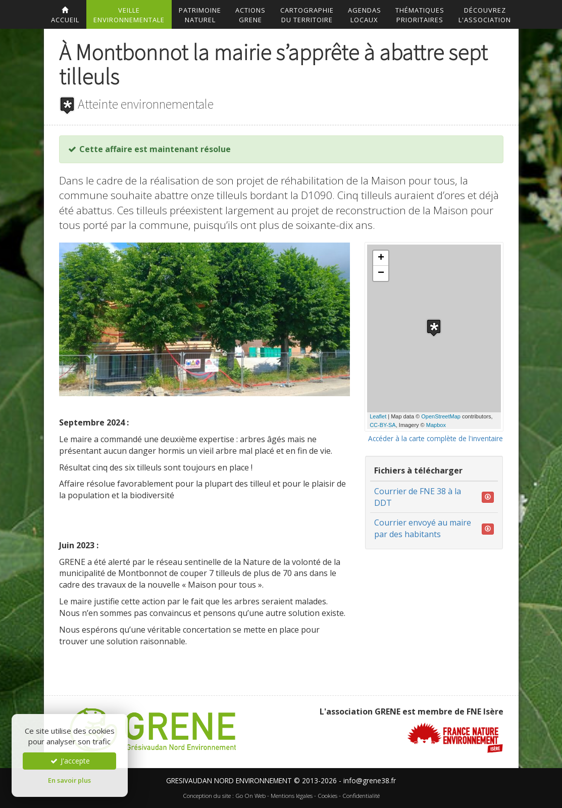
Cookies (327, 795)
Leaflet (378, 416)
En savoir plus (69, 780)
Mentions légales (292, 795)
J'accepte (69, 761)
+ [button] (381, 258)
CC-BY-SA (383, 425)
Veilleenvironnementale (129, 15)
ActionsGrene (250, 15)
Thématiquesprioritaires (419, 15)
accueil (65, 15)
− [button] (381, 273)
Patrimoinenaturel (200, 15)
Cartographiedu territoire (307, 15)
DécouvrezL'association (484, 15)
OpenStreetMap (441, 416)
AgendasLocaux (364, 15)
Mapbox (436, 425)
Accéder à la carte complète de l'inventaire (435, 438)
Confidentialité (361, 795)
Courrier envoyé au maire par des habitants (422, 528)
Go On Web (250, 795)
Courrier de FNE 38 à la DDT (417, 497)
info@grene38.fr (369, 780)
